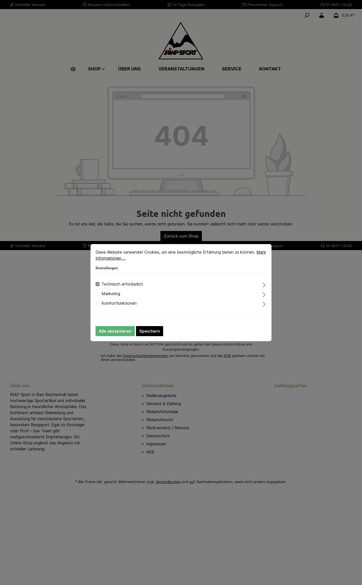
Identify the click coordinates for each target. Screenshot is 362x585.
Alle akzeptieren (115, 331)
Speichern (149, 331)
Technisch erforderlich (122, 284)
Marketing (111, 293)
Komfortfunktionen (119, 303)
